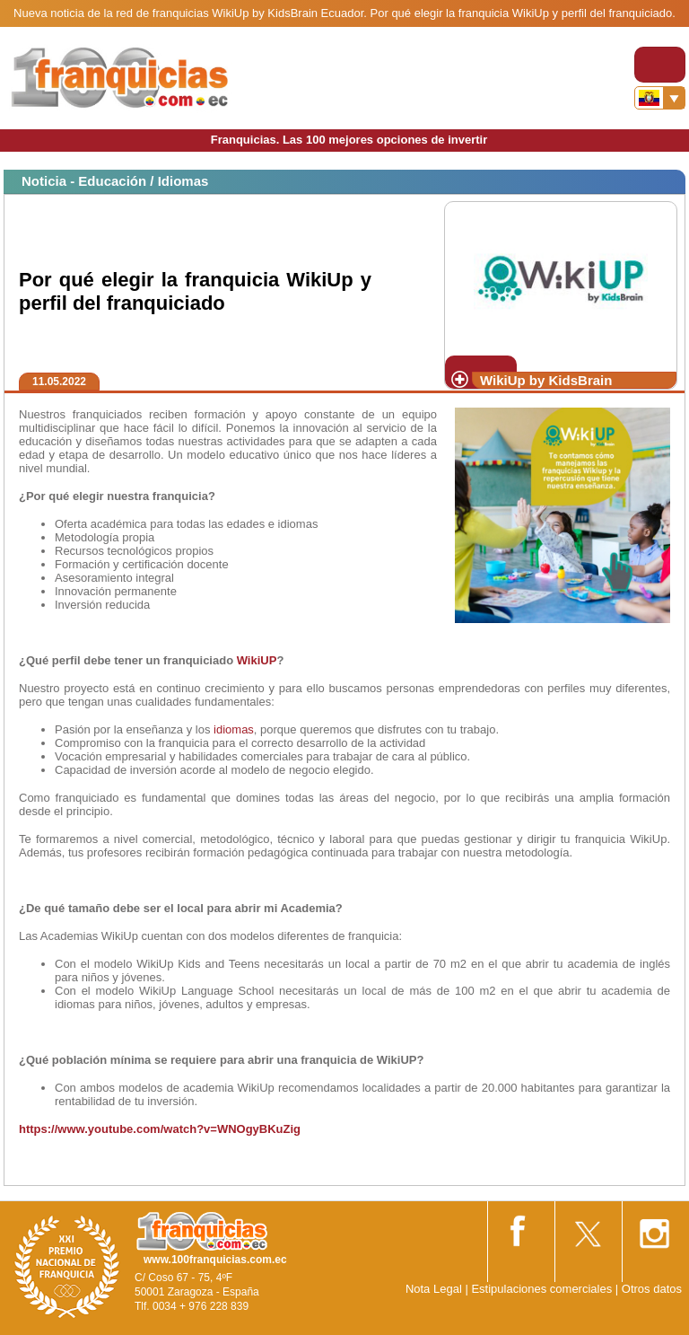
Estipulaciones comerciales (543, 1288)
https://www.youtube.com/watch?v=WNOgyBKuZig (160, 1129)
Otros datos (652, 1288)
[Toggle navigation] (659, 65)
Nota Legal (434, 1288)
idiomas (234, 729)
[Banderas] (659, 98)
